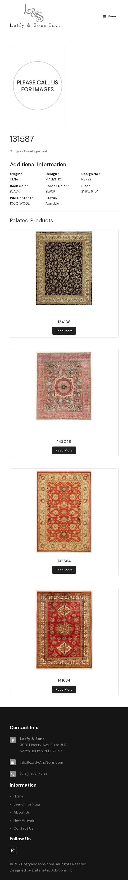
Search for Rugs (27, 804)
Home (18, 796)
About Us (22, 812)
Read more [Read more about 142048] (64, 450)
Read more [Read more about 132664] (64, 570)
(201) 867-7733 (33, 773)
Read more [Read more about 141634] (64, 689)
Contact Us (23, 828)
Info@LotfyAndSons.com (41, 762)
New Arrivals (24, 820)
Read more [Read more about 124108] (64, 331)
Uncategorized (35, 151)
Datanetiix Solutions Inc (52, 870)
